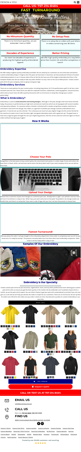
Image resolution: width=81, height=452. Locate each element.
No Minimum (51, 431)
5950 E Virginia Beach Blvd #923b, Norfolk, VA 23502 (32, 420)
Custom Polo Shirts (18, 428)
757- (33, 413)
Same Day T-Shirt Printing (21, 431)
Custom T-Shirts (6, 428)
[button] (75, 2)
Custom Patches (56, 428)
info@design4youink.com (23, 404)
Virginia (3, 437)
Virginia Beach (5, 434)
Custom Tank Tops (68, 428)
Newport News (37, 434)
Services (70, 431)
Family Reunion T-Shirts (25, 437)
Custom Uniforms (43, 428)
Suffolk (29, 434)
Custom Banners (62, 431)
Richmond (74, 434)
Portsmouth (55, 434)
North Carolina (11, 437)
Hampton (46, 434)
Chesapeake (21, 434)
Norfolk (13, 434)
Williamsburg (64, 434)
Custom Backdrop (6, 431)
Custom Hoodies (31, 428)
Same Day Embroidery (38, 431)
